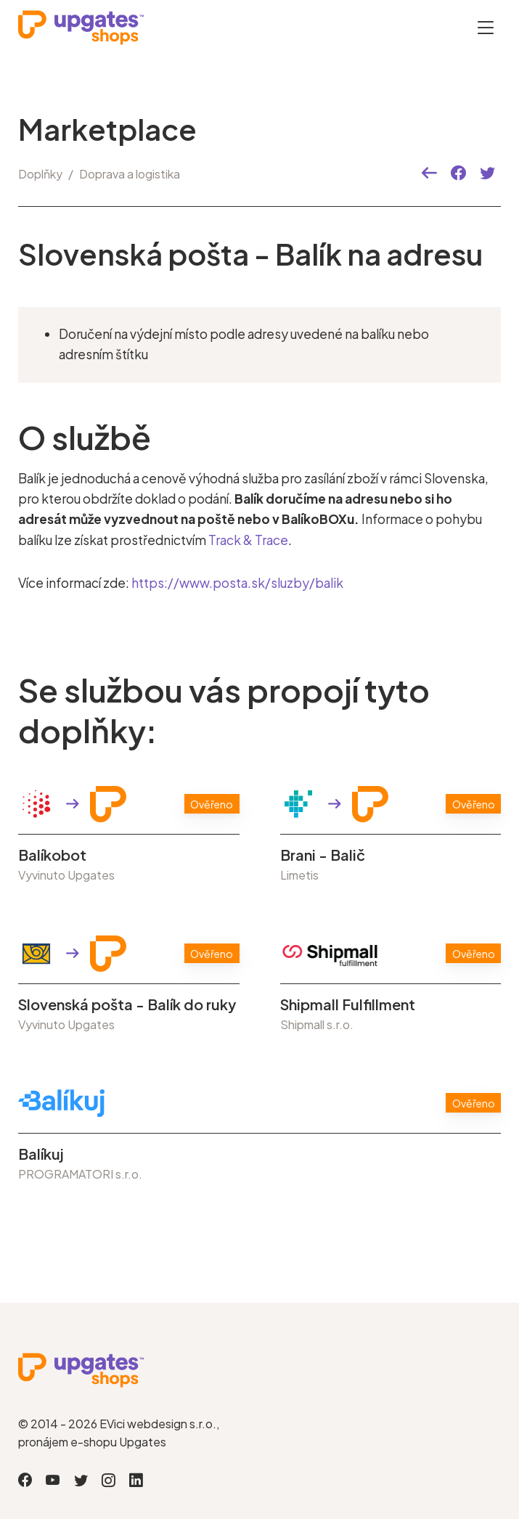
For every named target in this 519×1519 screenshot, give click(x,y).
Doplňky (40, 173)
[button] (429, 173)
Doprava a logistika (129, 173)
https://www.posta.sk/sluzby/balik (237, 581)
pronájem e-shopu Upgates (92, 1440)
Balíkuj (41, 1152)
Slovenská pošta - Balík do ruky (127, 1003)
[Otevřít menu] (485, 27)
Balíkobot (52, 853)
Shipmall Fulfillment (347, 1003)
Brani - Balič (322, 853)
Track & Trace (248, 539)
